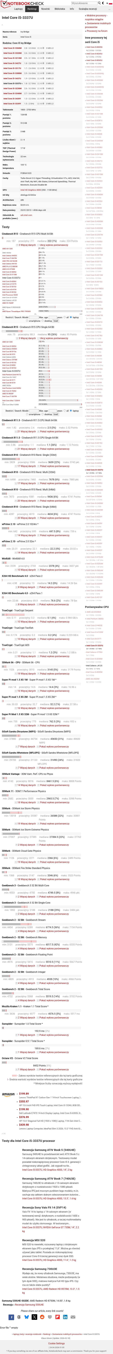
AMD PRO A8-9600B (9, 261)
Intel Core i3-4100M (95, 632)
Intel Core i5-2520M (94, 127)
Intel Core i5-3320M (13, 53)
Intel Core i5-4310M (94, 174)
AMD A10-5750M (8, 269)
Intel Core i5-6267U (94, 322)
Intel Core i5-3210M (13, 58)
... (109, 9)
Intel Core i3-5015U (9, 287)
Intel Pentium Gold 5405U (11, 388)
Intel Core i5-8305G (94, 47)
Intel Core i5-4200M (94, 228)
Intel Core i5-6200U (94, 248)
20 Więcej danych (25, 500)
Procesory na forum (97, 31)
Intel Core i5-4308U (94, 147)
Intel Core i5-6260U (94, 302)
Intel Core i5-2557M (94, 235)
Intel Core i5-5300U (94, 483)
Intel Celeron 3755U (94, 652)
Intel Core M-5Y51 (8, 354)
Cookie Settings (56, 1343)
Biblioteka (60, 9)
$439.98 (24, 1124)
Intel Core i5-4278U (94, 335)
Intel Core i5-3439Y (12, 98)
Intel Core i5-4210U (94, 443)
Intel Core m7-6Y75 (9, 284)
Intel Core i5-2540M (94, 456)
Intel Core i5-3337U (95, 470)
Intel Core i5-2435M (94, 510)
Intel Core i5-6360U (94, 214)
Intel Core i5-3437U (12, 78)
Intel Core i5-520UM (94, 564)
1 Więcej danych (25, 1035)
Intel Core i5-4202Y (94, 530)
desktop (47, 321)
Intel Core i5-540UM (94, 591)
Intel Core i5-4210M (94, 275)
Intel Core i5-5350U (94, 241)
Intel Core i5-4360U (94, 396)
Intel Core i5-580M (94, 208)
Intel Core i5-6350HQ (95, 67)
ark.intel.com (26, 215)
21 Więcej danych (25, 431)
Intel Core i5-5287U (94, 403)
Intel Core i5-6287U (94, 120)
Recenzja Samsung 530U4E (29, 1304)
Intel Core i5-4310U (94, 282)
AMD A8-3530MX (94, 612)
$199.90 (24, 1109)
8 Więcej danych (25, 587)
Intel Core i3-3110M (9, 275)
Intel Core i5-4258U (94, 295)
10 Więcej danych (25, 569)
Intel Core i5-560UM (94, 570)
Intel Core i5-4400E (94, 134)
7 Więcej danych (25, 746)
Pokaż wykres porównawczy (53, 431)
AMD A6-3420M (92, 679)
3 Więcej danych (26, 245)
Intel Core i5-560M (94, 496)
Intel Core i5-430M (94, 382)
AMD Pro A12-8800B (9, 267)
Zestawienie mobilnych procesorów (67, 1334)
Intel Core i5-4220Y (94, 517)
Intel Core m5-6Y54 (9, 289)
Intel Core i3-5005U (9, 272)
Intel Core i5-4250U (94, 201)
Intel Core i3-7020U (9, 391)
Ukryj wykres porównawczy (53, 245)
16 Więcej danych (25, 691)
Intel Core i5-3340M (13, 93)
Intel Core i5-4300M (94, 221)
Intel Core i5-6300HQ (95, 73)
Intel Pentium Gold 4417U (11, 375)
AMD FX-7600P (7, 303)
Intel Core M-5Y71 (8, 380)
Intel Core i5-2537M (94, 309)
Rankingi (32, 9)
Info (72, 9)
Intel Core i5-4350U (94, 423)
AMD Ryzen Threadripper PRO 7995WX (16, 311)
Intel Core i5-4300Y (94, 537)
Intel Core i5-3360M (13, 48)
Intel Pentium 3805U (95, 619)
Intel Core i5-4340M (94, 194)
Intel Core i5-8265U (94, 54)
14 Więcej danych (25, 535)
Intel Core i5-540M (94, 376)
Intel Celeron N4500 (9, 349)
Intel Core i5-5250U (94, 329)
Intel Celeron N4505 (9, 256)
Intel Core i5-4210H (94, 369)
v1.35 (3, 1133)
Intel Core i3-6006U (9, 281)
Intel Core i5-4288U (94, 349)
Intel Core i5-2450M (94, 503)
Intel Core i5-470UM (94, 557)
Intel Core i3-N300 (8, 365)
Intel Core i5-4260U (94, 389)
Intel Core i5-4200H (94, 188)
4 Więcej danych (25, 931)
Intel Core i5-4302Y (94, 550)
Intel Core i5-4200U (94, 450)
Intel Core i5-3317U (12, 68)
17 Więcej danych (25, 466)
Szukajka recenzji (88, 9)
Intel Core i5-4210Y (94, 597)
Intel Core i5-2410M (94, 154)
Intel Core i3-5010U (9, 292)
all (66, 317)
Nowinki (45, 9)
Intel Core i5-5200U (94, 268)
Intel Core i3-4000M (94, 672)
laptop (74, 317)
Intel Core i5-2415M (94, 255)
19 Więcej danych (25, 673)
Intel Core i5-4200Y (94, 543)
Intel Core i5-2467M (94, 315)
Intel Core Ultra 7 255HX (11, 401)
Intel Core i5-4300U (94, 429)
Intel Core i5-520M (94, 416)
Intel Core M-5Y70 (8, 383)
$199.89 (24, 1093)
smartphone (33, 321)
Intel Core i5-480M (94, 362)
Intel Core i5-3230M (13, 88)
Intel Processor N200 (10, 295)
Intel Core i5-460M (94, 356)
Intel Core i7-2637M (9, 258)
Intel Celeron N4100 (9, 264)
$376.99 (24, 1117)
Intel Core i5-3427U (12, 63)
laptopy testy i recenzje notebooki (27, 1334)
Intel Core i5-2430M (94, 141)
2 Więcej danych (25, 844)
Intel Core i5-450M (94, 409)
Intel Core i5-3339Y (12, 103)
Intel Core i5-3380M (13, 73)
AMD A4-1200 (7, 249)
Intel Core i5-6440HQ (95, 87)
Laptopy (18, 9)
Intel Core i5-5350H (94, 181)
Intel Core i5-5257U (94, 167)
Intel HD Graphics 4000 (31, 190)
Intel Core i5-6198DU (95, 288)
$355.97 (24, 1101)
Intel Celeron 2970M (9, 360)
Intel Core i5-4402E (94, 463)
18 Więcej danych (25, 802)
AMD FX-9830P (7, 394)
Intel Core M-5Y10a (9, 352)
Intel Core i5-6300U (94, 107)
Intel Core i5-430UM (94, 577)
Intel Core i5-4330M (94, 80)
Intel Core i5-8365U (94, 60)
